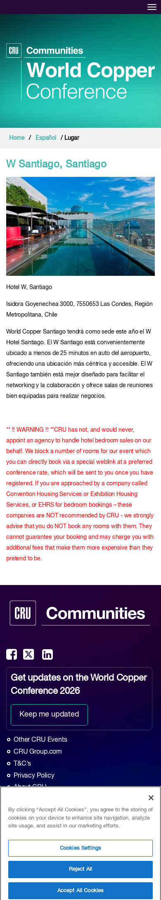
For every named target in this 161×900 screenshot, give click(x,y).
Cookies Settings (80, 850)
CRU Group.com (38, 752)
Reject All (80, 871)
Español (46, 138)
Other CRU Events (40, 740)
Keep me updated (49, 714)
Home (16, 138)
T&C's (22, 764)
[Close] (151, 800)
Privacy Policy (34, 776)
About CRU (30, 787)
